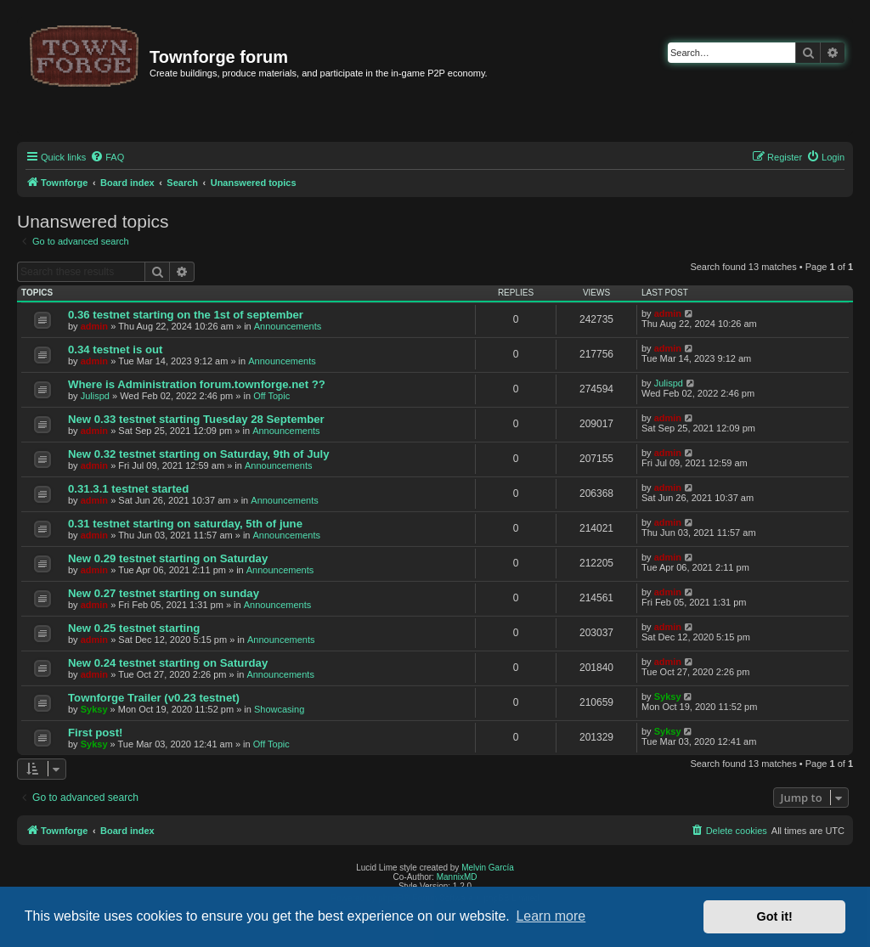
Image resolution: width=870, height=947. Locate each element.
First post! (95, 732)
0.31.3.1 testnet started (128, 488)
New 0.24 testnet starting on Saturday (168, 663)
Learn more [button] (550, 916)
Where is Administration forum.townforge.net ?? (196, 384)
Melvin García (487, 867)
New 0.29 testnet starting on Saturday (168, 558)
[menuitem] (107, 157)
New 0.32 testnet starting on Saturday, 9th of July (199, 454)
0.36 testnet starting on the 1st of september (185, 314)
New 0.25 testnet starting (134, 628)
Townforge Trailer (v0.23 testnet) (154, 697)
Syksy (94, 709)
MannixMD (457, 877)
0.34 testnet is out (115, 349)
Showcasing (279, 709)
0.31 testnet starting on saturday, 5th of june (185, 523)
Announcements (288, 326)
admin (94, 326)
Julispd (95, 396)
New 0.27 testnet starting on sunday (163, 593)
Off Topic (271, 396)
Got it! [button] (775, 916)
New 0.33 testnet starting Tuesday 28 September (196, 419)
